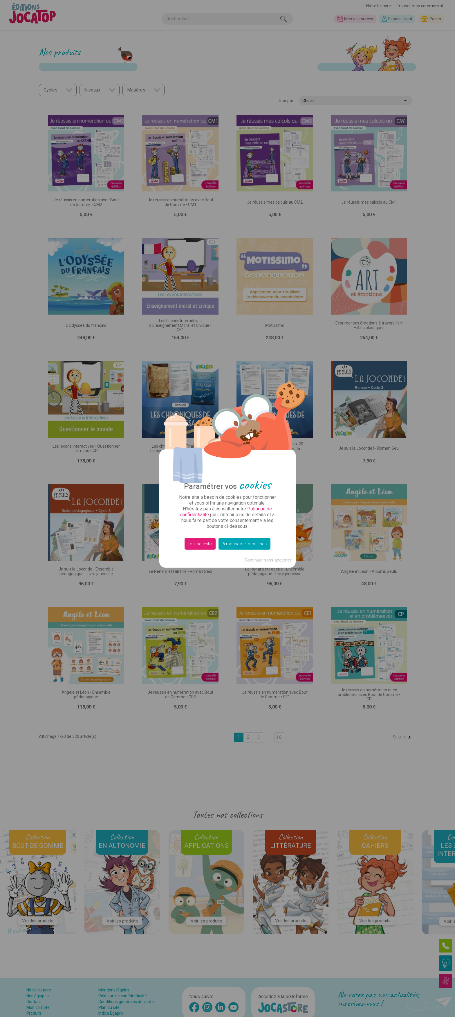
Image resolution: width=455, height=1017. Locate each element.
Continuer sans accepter (267, 560)
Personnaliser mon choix (244, 543)
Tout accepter (200, 543)
